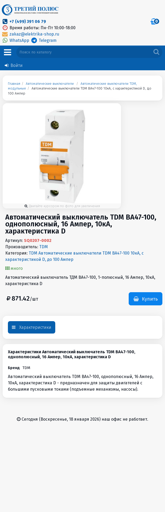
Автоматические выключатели (50, 84)
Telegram (43, 40)
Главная (14, 84)
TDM (43, 246)
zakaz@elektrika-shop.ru (30, 34)
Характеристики (31, 327)
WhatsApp (15, 40)
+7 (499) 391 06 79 (27, 21)
